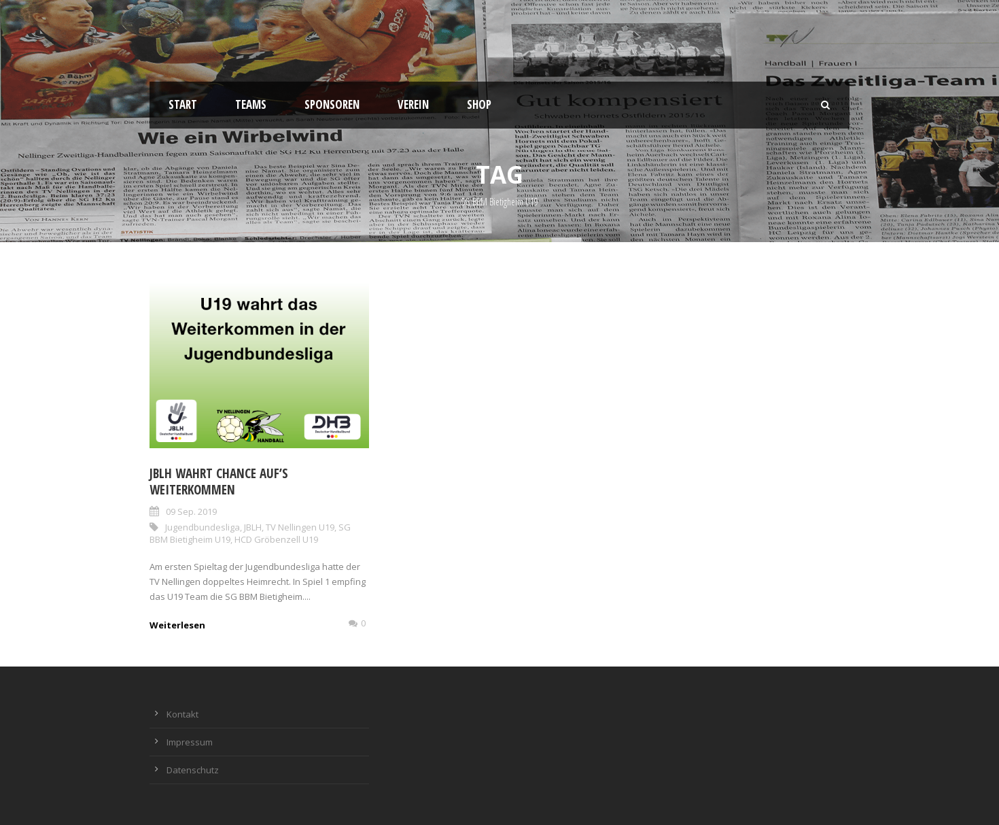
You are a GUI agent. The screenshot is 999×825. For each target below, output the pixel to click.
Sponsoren (332, 104)
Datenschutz (192, 770)
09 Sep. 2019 (191, 511)
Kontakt (182, 714)
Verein (413, 104)
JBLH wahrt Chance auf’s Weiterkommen (219, 482)
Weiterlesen (177, 625)
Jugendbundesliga (202, 527)
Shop (479, 104)
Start (183, 104)
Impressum (189, 742)
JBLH (253, 527)
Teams (250, 104)
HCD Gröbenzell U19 (276, 539)
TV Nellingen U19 (300, 527)
